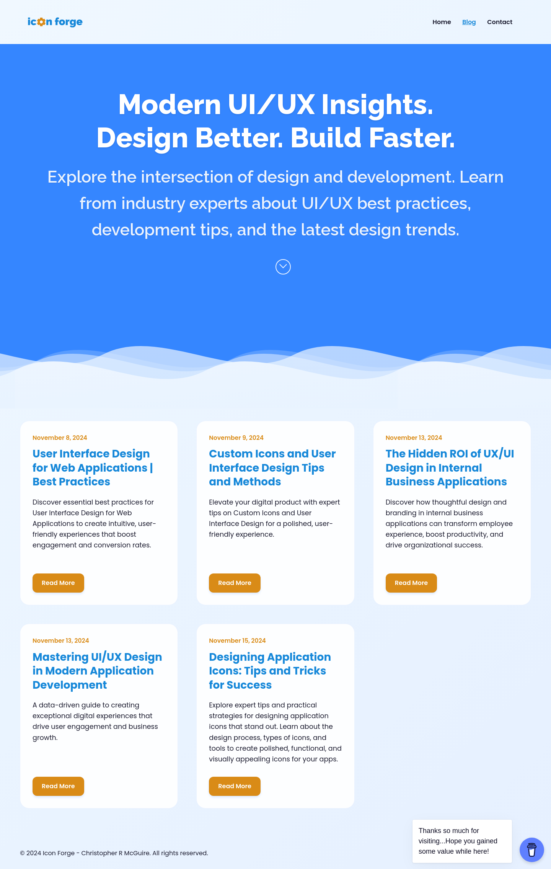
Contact (499, 22)
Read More (58, 582)
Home (442, 22)
